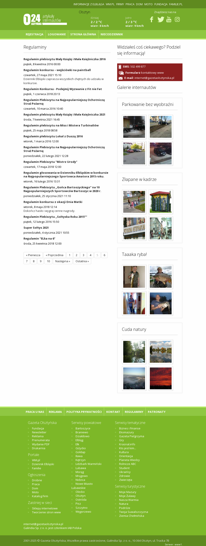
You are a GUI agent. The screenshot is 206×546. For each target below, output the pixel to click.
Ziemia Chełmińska (131, 516)
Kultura (124, 452)
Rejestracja (34, 34)
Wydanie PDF (40, 444)
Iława (79, 456)
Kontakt (113, 412)
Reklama (55, 412)
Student (124, 468)
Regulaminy (134, 412)
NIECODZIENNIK (112, 34)
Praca (130, 4)
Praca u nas (35, 412)
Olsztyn (81, 496)
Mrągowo (82, 476)
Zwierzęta (125, 480)
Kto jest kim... (127, 448)
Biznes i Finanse (129, 428)
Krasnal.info (127, 444)
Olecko (80, 492)
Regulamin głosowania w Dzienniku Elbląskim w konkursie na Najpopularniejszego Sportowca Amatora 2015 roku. (66, 174)
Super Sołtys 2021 (36, 228)
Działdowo (82, 436)
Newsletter (39, 432)
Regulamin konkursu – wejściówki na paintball (57, 70)
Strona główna (83, 34)
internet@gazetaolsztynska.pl (154, 78)
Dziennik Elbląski (43, 464)
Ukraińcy (125, 472)
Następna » (62, 261)
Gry (121, 440)
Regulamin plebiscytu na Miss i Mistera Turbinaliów (61, 125)
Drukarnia (38, 448)
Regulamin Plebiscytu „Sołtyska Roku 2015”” (55, 217)
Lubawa (81, 468)
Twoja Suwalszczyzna (133, 512)
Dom (139, 4)
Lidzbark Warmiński (88, 464)
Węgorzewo (83, 512)
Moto (148, 4)
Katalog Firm (40, 496)
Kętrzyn (81, 460)
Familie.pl (175, 4)
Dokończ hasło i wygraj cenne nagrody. (49, 211)
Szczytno (82, 508)
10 (48, 261)
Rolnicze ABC (127, 464)
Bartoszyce (83, 428)
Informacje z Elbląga (89, 4)
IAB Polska (74, 528)
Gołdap (80, 452)
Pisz (78, 503)
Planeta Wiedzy (129, 460)
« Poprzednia (54, 255)
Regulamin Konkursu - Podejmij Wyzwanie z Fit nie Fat (63, 89)
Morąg (80, 472)
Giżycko (81, 448)
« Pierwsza (33, 255)
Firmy (120, 4)
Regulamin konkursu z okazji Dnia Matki (53, 202)
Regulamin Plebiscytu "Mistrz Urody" (50, 162)
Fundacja (160, 4)
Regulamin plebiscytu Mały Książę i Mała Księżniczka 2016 (64, 59)
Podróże (124, 508)
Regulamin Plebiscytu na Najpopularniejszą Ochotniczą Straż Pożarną (64, 101)
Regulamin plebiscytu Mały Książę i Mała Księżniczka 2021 (64, 114)
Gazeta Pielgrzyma (131, 436)
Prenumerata (41, 440)
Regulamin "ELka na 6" (39, 238)
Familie (36, 468)
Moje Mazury (127, 492)
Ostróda (81, 500)
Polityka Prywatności (84, 412)
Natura (123, 504)
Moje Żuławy (127, 496)
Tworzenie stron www (46, 512)
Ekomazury (126, 432)
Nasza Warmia (128, 500)
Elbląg (79, 440)
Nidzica (80, 480)
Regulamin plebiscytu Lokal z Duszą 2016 (53, 136)
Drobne (37, 480)
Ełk (77, 444)
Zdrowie (124, 476)
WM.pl (110, 4)
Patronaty (156, 412)
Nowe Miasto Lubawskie (82, 486)
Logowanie (57, 34)
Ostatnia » (82, 261)
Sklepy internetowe (45, 508)
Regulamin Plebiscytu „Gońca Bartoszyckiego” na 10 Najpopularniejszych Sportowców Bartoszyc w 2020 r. (62, 189)
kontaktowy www (144, 73)
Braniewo (82, 432)
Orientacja (126, 456)
